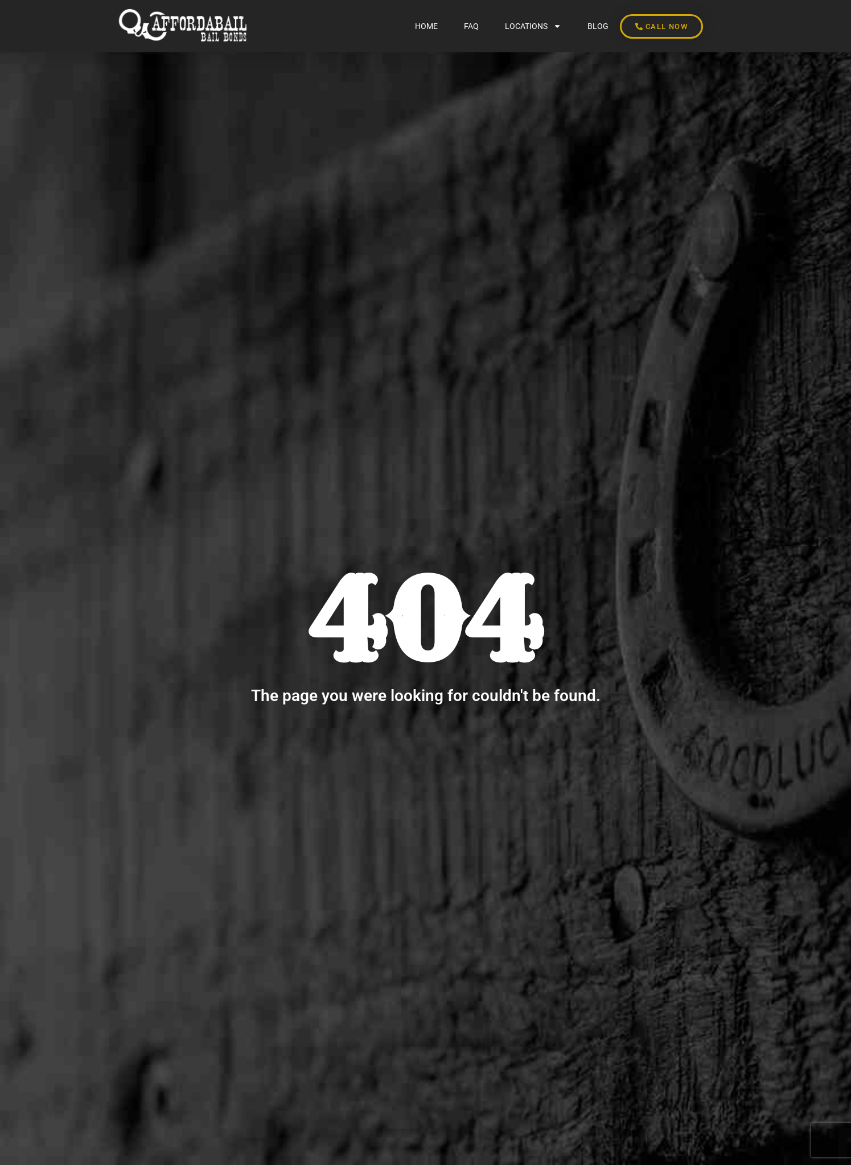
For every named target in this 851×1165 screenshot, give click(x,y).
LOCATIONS (533, 26)
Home (426, 26)
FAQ (471, 26)
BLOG (598, 26)
